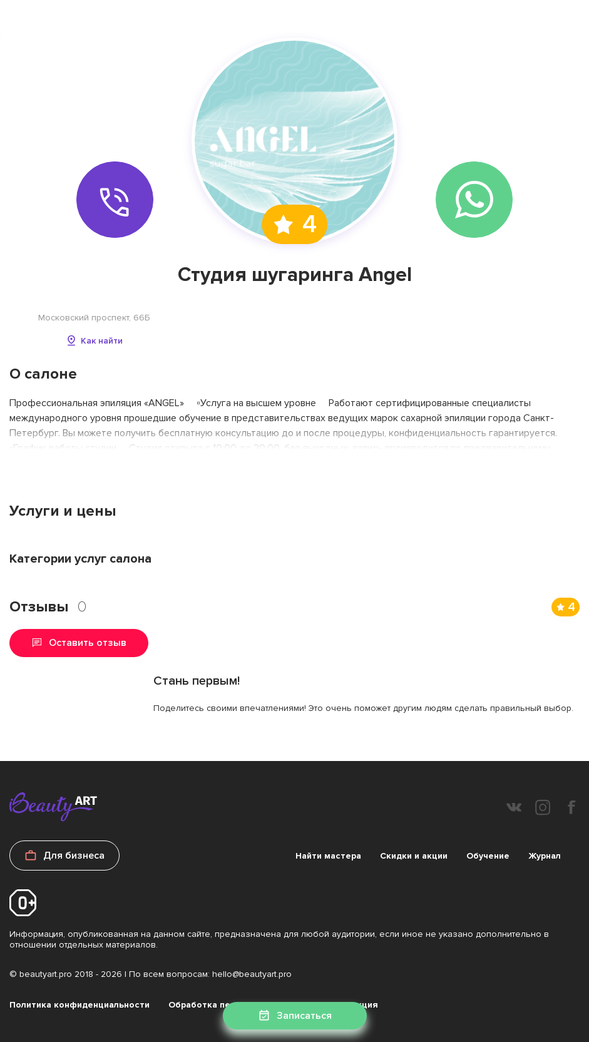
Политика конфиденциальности (79, 1004)
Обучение (488, 855)
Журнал (544, 855)
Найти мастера (328, 855)
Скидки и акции (414, 855)
